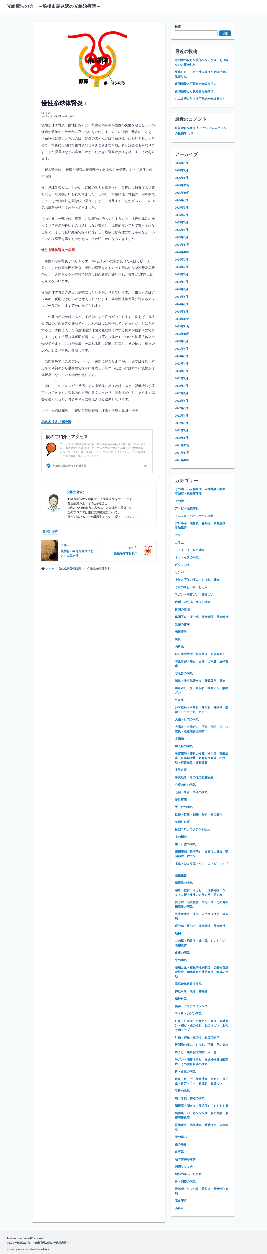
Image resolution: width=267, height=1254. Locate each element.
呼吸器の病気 (184, 673)
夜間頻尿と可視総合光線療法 (194, 91)
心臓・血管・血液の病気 (191, 792)
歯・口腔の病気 (185, 844)
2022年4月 (181, 415)
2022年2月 (181, 430)
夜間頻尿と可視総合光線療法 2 (195, 83)
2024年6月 (181, 274)
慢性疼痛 (181, 799)
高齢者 (179, 1208)
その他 (179, 501)
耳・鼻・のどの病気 (188, 1013)
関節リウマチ (184, 1166)
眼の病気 (181, 960)
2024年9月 (181, 259)
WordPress (23, 1249)
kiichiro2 (45, 113)
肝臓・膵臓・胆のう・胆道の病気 (197, 1037)
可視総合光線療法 (187, 128)
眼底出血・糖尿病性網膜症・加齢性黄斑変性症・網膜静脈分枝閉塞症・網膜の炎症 (201, 972)
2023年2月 (181, 371)
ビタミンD (182, 564)
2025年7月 (181, 215)
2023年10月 (182, 333)
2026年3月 (181, 163)
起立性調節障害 (185, 1159)
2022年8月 (181, 385)
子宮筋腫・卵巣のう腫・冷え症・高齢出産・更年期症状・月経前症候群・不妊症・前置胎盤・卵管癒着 (201, 758)
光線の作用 (182, 624)
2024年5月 (181, 281)
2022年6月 (181, 400)
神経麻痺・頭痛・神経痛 (191, 991)
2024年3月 (181, 296)
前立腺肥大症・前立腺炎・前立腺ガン (200, 654)
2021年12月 (182, 445)
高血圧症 (181, 1200)
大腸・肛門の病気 (187, 719)
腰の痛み (181, 1136)
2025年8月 (181, 207)
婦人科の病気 (184, 746)
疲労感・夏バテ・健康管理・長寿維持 (200, 925)
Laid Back (44, 1249)
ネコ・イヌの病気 (187, 557)
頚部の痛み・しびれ (188, 1174)
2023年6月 (181, 348)
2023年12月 (182, 319)
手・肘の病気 (184, 807)
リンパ (179, 572)
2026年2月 (181, 170)
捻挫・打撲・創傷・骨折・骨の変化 (198, 814)
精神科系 (181, 998)
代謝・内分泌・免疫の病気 (192, 602)
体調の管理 (182, 609)
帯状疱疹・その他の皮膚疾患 (194, 777)
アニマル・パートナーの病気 (194, 515)
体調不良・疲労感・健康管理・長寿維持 (201, 616)
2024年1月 (181, 311)
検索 (178, 26)
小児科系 (181, 769)
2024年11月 (182, 244)
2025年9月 (181, 200)
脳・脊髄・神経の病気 (190, 1098)
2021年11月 (182, 452)
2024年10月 (182, 252)
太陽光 (179, 738)
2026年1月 (181, 177)
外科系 (179, 700)
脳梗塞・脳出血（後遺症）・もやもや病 (201, 1105)
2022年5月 (181, 408)
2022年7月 (181, 393)
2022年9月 (181, 378)
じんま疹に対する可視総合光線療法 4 (200, 98)
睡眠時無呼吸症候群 (188, 983)
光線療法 (181, 631)
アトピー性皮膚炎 (187, 508)
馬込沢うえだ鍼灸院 (56, 421)
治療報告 (181, 875)
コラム (179, 542)
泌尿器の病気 (50, 531)
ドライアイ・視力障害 (190, 550)
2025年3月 (181, 237)
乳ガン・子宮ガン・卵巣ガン (194, 594)
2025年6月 (181, 222)
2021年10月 (182, 460)
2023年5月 (181, 356)
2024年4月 (181, 289)
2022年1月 (181, 437)
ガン (178, 535)
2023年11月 (182, 326)
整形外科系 (182, 821)
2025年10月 (182, 192)
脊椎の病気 (182, 1090)
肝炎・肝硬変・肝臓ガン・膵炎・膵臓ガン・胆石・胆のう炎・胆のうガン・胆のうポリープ (201, 1025)
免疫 (178, 639)
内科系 (179, 646)
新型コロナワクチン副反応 (192, 829)
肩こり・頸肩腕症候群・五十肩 (195, 1052)
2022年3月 (181, 423)
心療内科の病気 (185, 784)
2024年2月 (181, 304)
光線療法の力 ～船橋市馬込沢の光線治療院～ (53, 6)
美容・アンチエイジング (191, 1006)
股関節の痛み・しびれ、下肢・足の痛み (201, 1044)
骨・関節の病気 (185, 1181)
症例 (178, 933)
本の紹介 (181, 836)
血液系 (179, 1151)
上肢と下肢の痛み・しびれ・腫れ (197, 579)
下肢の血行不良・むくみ (191, 587)
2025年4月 (181, 229)
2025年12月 (182, 185)
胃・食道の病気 (185, 1071)
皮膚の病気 (182, 952)
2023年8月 (181, 341)
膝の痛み (181, 1144)
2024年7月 (181, 267)
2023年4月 (181, 363)
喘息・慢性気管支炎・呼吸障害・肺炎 (200, 680)
